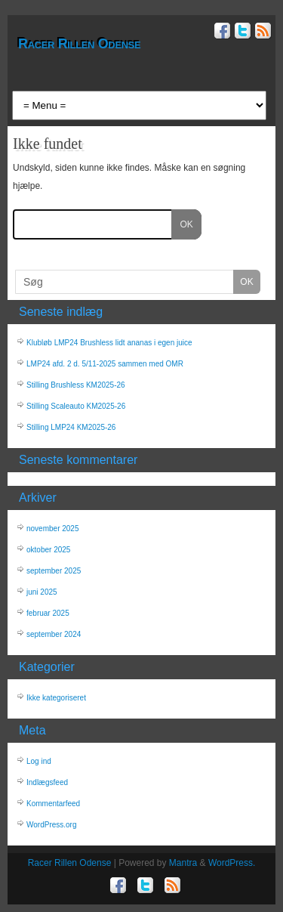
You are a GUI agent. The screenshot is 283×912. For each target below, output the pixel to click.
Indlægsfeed (47, 782)
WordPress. (231, 863)
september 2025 (53, 571)
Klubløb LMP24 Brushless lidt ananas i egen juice (109, 343)
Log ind (38, 761)
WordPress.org (51, 825)
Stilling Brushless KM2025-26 (75, 385)
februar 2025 (47, 613)
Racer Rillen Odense (79, 44)
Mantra (183, 863)
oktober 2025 (48, 550)
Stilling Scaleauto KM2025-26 (75, 406)
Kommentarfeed (53, 803)
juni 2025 (41, 592)
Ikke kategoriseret (56, 698)
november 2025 (52, 528)
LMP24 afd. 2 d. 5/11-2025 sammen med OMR (104, 364)
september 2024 (53, 634)
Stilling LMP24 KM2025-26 (70, 427)
